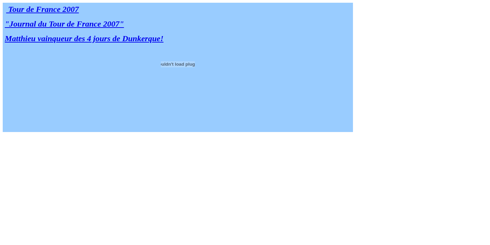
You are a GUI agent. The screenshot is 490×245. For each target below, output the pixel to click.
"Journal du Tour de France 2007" (64, 23)
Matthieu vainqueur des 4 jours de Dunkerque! (84, 38)
